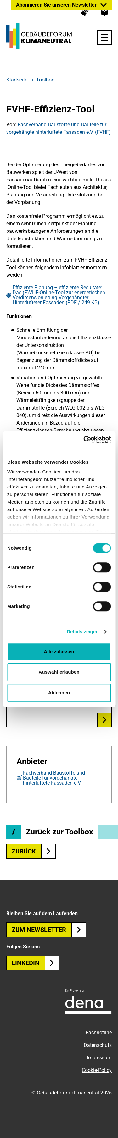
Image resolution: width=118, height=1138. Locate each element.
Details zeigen (82, 631)
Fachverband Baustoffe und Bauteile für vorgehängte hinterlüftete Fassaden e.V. (54, 778)
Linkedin (35, 963)
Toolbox (45, 80)
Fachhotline (99, 1033)
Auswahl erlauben (59, 672)
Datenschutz (98, 1045)
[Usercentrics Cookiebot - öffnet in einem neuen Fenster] (84, 440)
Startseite (16, 79)
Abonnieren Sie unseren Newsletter (56, 5)
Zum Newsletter (49, 929)
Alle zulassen (59, 651)
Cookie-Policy (97, 1070)
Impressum (99, 1058)
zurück (34, 851)
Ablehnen (59, 692)
